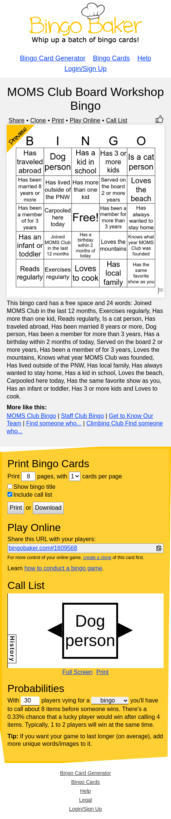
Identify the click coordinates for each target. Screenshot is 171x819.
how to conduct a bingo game (63, 568)
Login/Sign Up (85, 68)
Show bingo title (31, 487)
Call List (116, 120)
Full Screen (78, 672)
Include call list (29, 494)
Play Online (85, 120)
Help (144, 58)
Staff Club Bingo (82, 416)
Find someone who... (54, 423)
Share (17, 120)
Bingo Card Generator (52, 58)
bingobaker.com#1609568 (43, 548)
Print (58, 120)
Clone (38, 120)
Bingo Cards (111, 58)
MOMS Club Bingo (31, 416)
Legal (85, 800)
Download (48, 508)
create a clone (97, 557)
